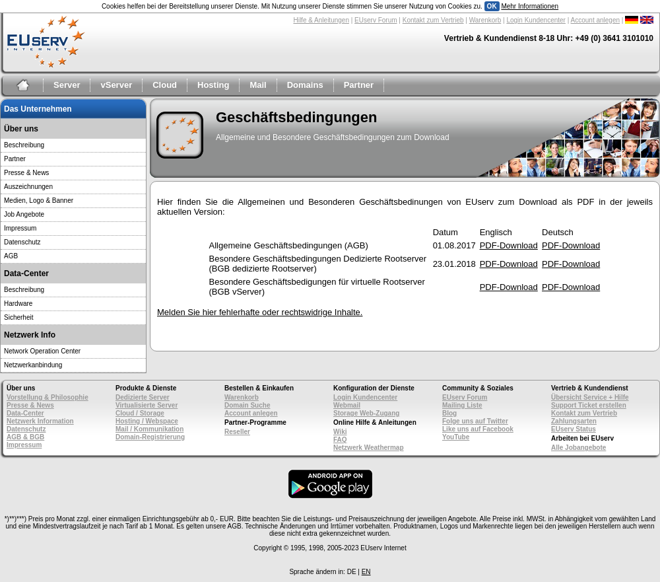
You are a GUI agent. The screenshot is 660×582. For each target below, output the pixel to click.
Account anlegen (595, 20)
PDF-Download (509, 245)
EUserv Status (573, 429)
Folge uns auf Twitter (475, 421)
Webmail (346, 405)
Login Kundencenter (536, 20)
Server (66, 85)
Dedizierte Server (143, 397)
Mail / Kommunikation (149, 429)
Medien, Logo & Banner (38, 200)
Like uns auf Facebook (477, 429)
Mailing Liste (462, 405)
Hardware (18, 303)
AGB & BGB (25, 437)
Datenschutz (22, 242)
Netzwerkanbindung (33, 365)
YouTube (455, 437)
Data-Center (25, 413)
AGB (11, 256)
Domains (305, 85)
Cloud (164, 85)
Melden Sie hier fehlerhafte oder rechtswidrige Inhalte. (259, 312)
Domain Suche (247, 405)
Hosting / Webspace (147, 421)
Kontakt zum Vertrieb (433, 20)
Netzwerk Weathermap (368, 447)
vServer (116, 85)
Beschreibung (24, 145)
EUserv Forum (375, 20)
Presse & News (26, 172)
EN (366, 571)
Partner (359, 85)
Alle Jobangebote (578, 447)
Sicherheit (18, 317)
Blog (449, 413)
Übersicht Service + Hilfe (590, 397)
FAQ (340, 439)
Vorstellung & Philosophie (47, 397)
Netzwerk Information (40, 421)
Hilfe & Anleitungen (321, 20)
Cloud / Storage (140, 413)
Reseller (237, 431)
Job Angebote (24, 214)
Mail (257, 85)
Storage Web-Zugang (366, 413)
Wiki (339, 431)
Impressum (20, 228)
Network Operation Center (42, 351)
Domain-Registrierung (150, 437)
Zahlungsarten (574, 421)
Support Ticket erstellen (588, 405)
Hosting (213, 85)
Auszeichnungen (28, 186)
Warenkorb (485, 20)
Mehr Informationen (529, 6)
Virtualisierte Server (147, 405)
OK (492, 6)
